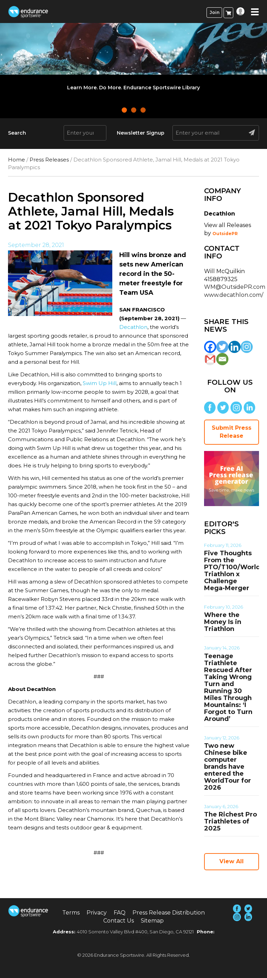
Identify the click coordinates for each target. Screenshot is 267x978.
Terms (71, 912)
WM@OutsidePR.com (234, 287)
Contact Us (118, 920)
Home (16, 159)
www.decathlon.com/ (233, 295)
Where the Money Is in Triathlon (222, 622)
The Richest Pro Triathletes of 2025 (230, 821)
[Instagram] (247, 347)
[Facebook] (210, 347)
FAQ (120, 912)
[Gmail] (210, 359)
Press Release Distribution (168, 912)
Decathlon (133, 327)
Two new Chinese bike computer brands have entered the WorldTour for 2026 (227, 766)
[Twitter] (222, 347)
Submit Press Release (231, 431)
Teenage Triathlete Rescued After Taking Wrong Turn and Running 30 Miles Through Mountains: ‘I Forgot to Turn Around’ (228, 687)
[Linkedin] (234, 347)
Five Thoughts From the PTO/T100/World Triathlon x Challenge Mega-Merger (232, 570)
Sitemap (152, 920)
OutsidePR (225, 233)
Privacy (97, 912)
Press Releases (49, 159)
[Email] (222, 359)
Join (214, 12)
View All (231, 861)
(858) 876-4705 (133, 938)
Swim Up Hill (99, 383)
